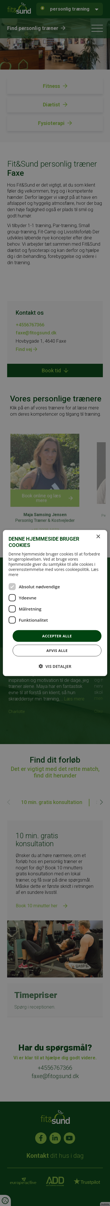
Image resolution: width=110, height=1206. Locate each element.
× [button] (98, 536)
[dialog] (55, 603)
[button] (55, 666)
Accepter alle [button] (57, 635)
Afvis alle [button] (56, 650)
